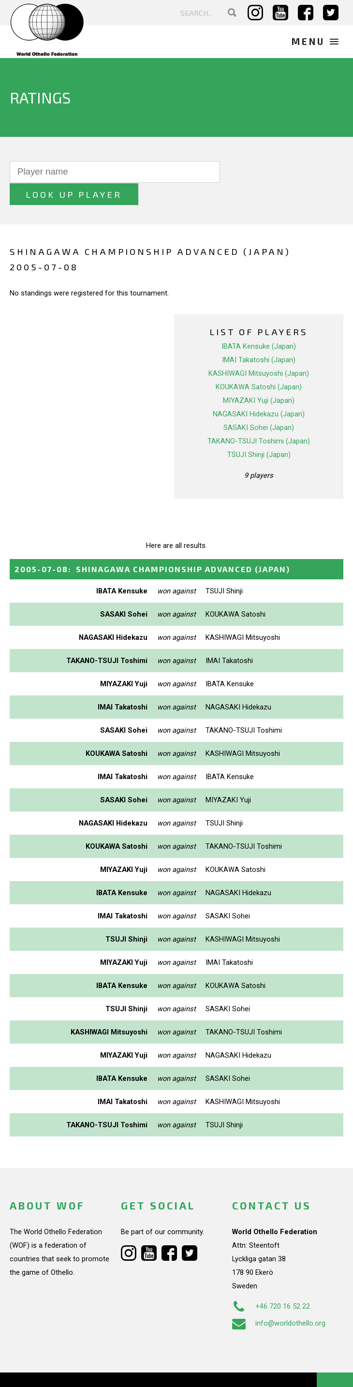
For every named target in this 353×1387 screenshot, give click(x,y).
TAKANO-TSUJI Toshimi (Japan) (258, 418)
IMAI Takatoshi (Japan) (258, 337)
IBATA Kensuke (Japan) (258, 324)
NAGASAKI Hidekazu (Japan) (259, 391)
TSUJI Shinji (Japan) (259, 432)
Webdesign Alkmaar (69, 1369)
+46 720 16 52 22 (271, 1284)
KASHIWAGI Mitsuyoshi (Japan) (258, 351)
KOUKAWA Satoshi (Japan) (259, 364)
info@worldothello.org (278, 1301)
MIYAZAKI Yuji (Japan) (258, 378)
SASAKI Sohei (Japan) (258, 405)
